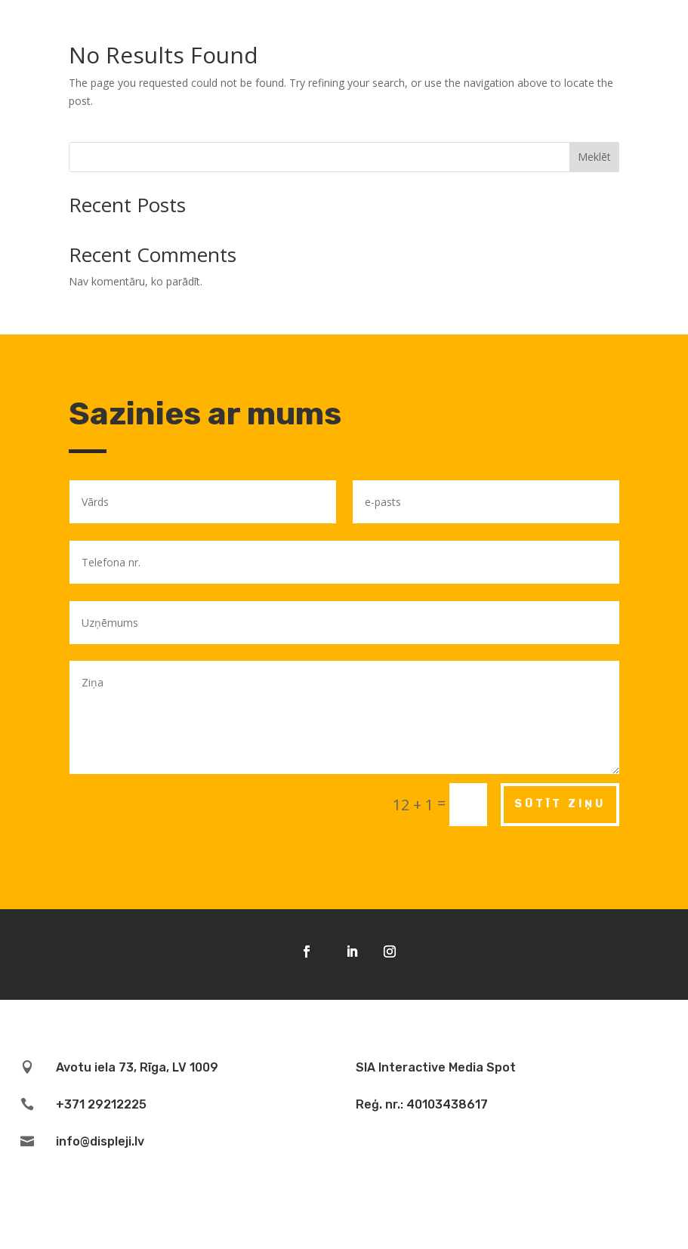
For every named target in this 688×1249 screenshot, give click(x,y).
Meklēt (594, 157)
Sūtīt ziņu (560, 803)
